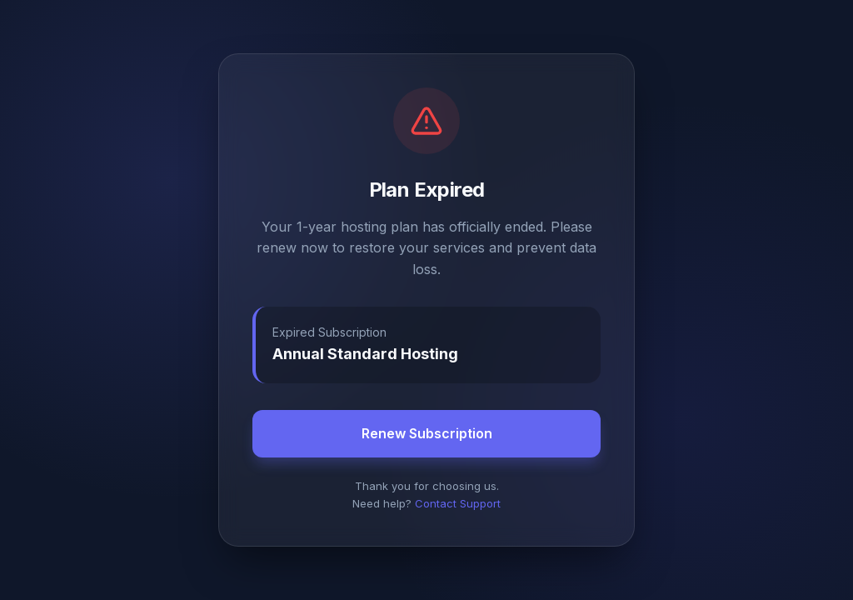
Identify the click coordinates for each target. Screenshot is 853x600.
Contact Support (458, 503)
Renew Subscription (427, 433)
